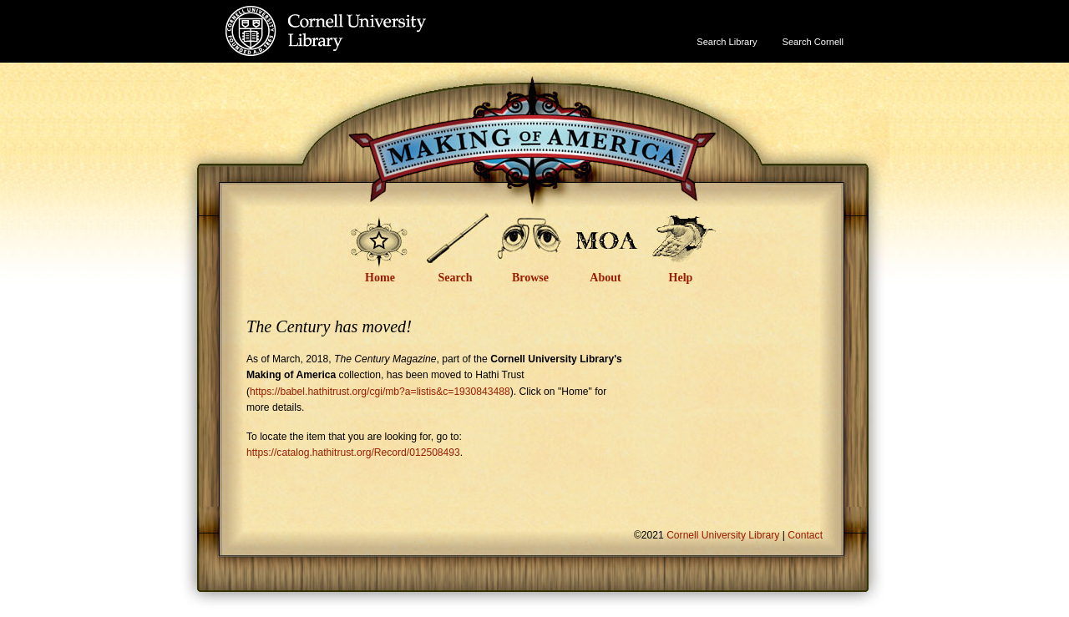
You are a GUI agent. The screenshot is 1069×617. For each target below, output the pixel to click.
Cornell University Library (359, 47)
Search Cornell (813, 42)
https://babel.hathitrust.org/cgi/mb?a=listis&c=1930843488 (380, 391)
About (605, 277)
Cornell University (359, 16)
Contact (805, 535)
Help (681, 277)
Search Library (727, 42)
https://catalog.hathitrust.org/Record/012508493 (353, 452)
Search (455, 277)
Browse (530, 277)
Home (380, 277)
